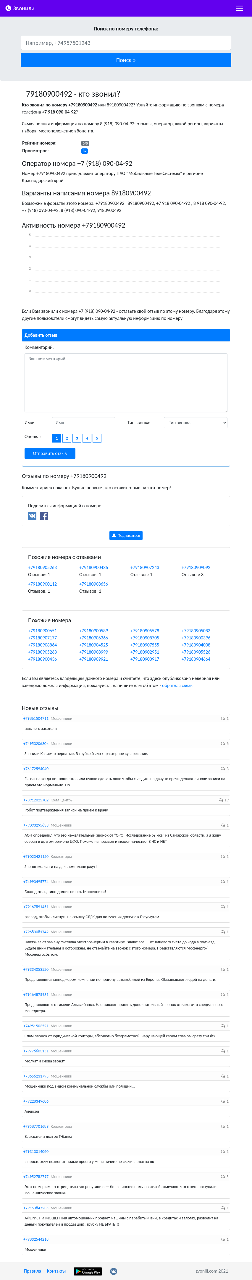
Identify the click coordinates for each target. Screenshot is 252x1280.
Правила (32, 1271)
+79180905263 (42, 567)
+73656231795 (36, 1076)
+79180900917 (144, 659)
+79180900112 (42, 584)
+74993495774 (36, 881)
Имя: (29, 422)
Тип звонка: (139, 422)
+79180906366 (93, 638)
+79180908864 (42, 645)
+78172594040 (36, 768)
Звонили (20, 8)
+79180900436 (93, 567)
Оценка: (33, 436)
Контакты (56, 1271)
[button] (126, 60)
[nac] (239, 8)
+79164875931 (36, 994)
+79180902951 (144, 652)
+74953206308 (36, 743)
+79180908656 (93, 584)
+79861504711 (36, 718)
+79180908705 (144, 638)
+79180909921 (93, 659)
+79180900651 (42, 630)
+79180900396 (196, 638)
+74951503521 (36, 1025)
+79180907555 (144, 645)
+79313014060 (36, 1151)
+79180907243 (144, 567)
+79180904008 (196, 645)
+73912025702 (36, 800)
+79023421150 (36, 856)
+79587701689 (36, 1126)
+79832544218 (36, 1239)
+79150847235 (36, 1208)
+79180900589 (93, 630)
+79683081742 (36, 931)
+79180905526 (196, 652)
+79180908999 (93, 652)
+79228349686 (36, 1101)
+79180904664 (196, 659)
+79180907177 (42, 638)
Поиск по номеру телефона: (126, 28)
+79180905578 (144, 630)
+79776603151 (36, 1051)
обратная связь (177, 685)
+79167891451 (36, 906)
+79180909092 (196, 567)
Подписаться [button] (126, 535)
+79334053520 (36, 969)
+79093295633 (36, 825)
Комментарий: (39, 347)
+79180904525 (93, 645)
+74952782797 (36, 1176)
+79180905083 (196, 630)
